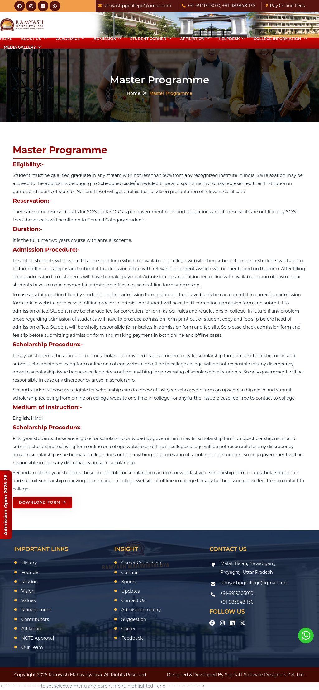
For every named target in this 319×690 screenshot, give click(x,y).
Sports (128, 582)
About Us (31, 38)
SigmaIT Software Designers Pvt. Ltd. (265, 675)
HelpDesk (229, 38)
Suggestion (133, 619)
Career (128, 629)
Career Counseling (141, 563)
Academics (68, 38)
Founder (30, 572)
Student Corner (148, 38)
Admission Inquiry (141, 610)
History (29, 563)
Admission (104, 38)
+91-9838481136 (236, 602)
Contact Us (133, 600)
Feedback (132, 638)
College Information (278, 38)
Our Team (32, 647)
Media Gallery (20, 47)
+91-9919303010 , (237, 593)
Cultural (130, 572)
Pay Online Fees (285, 5)
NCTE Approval (37, 638)
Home (6, 38)
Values (28, 600)
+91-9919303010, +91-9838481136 (218, 5)
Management (36, 610)
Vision (28, 591)
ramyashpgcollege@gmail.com (134, 5)
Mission (29, 582)
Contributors (35, 619)
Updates (130, 591)
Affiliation (192, 38)
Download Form (42, 502)
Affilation (31, 629)
